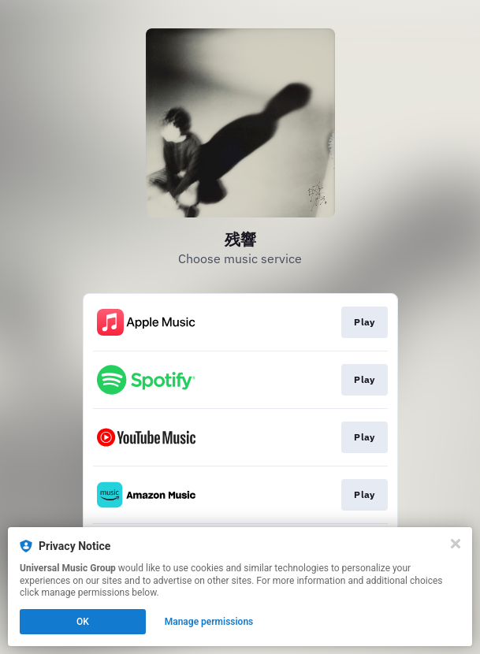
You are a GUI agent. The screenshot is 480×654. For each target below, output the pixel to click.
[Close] (455, 543)
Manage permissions (209, 621)
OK (82, 621)
